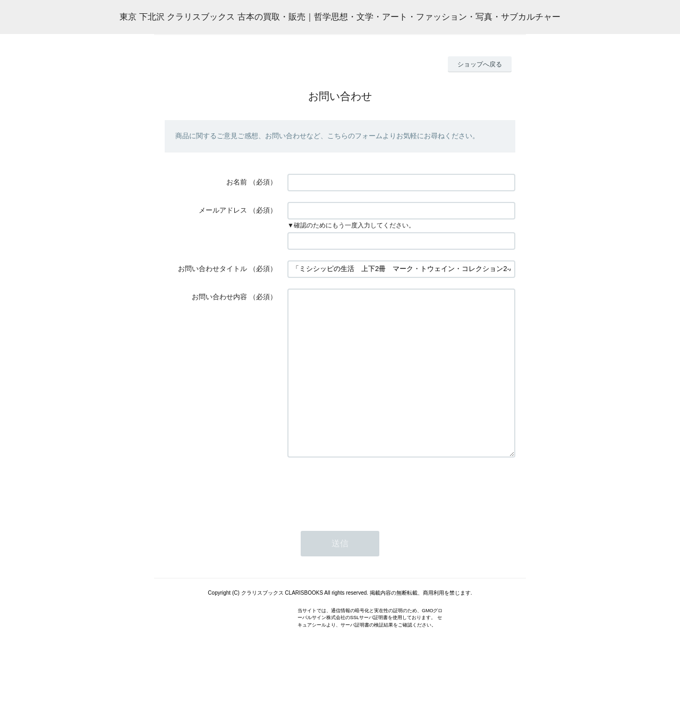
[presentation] (368, 521)
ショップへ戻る (479, 64)
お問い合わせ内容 (219, 297)
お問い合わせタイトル (212, 269)
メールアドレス (223, 210)
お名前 (236, 182)
